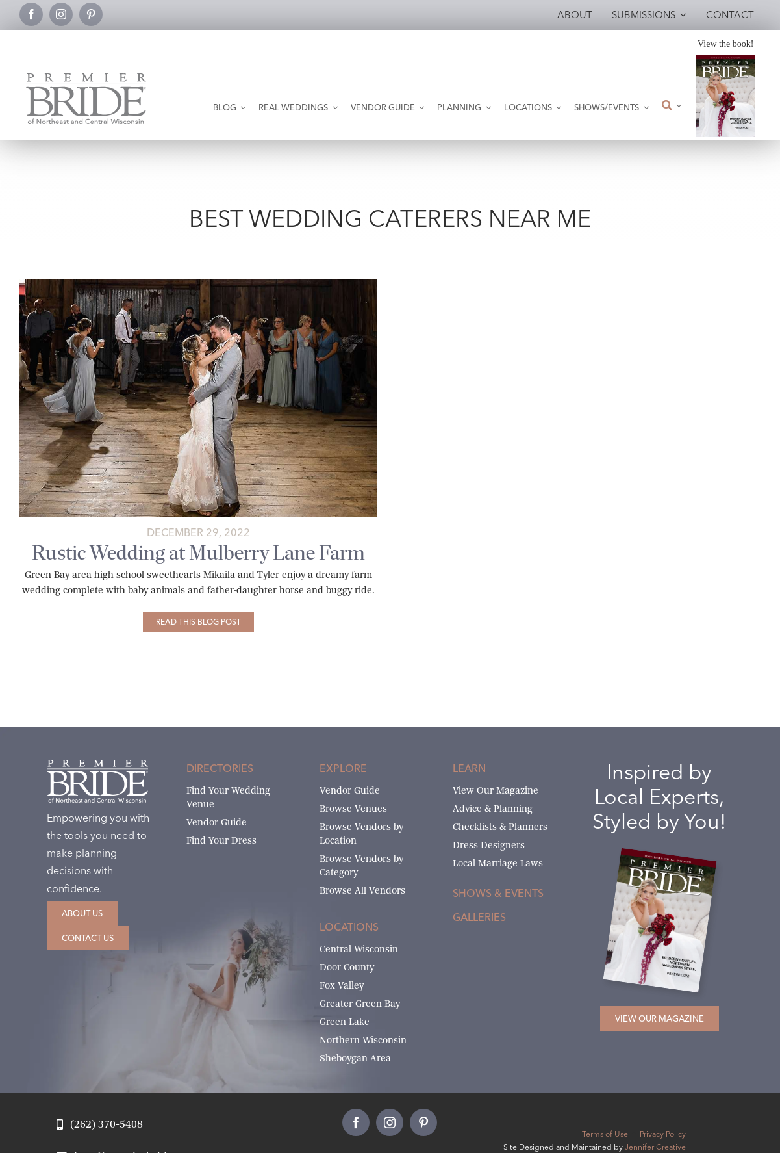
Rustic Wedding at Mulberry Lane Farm (198, 553)
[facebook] (31, 14)
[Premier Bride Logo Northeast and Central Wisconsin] (86, 78)
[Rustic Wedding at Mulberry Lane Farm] (198, 622)
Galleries (479, 917)
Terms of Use (605, 1134)
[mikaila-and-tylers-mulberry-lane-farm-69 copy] (198, 284)
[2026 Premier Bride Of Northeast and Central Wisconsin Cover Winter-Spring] (725, 60)
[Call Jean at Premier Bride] (100, 1125)
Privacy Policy (663, 1134)
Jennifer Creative (655, 1147)
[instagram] (61, 14)
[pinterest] (91, 14)
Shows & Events (498, 893)
